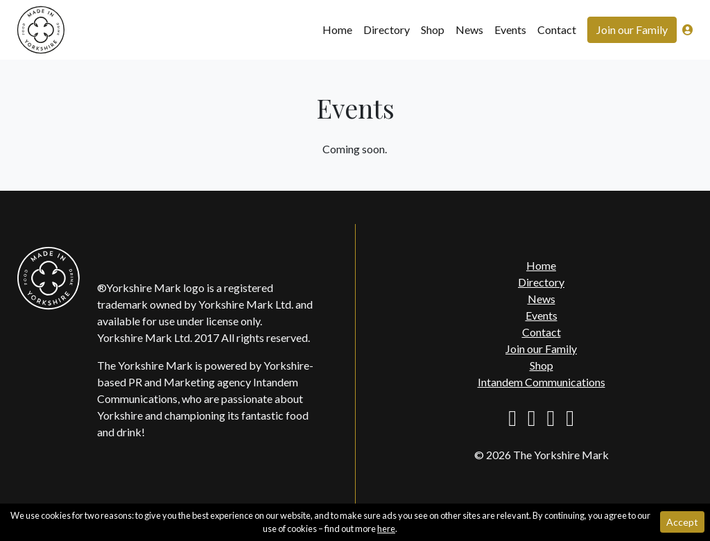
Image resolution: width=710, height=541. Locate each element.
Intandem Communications (541, 381)
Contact (556, 29)
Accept (682, 522)
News (469, 29)
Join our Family (632, 29)
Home (337, 29)
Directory (386, 29)
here (386, 528)
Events (510, 29)
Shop (432, 29)
